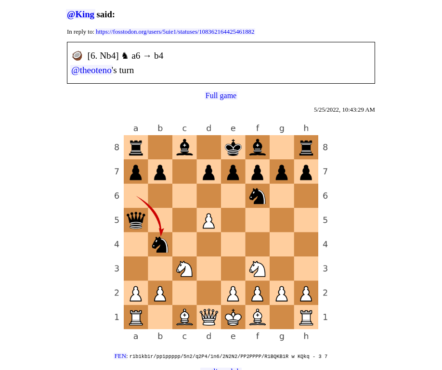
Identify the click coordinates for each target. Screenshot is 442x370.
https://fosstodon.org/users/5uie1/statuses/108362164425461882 (175, 31)
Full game (221, 95)
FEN (120, 356)
